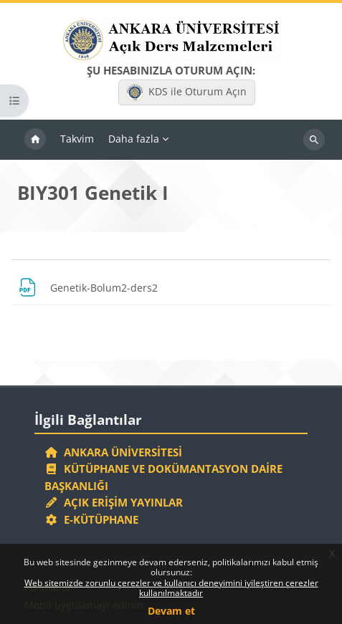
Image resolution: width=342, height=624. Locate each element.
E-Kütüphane (91, 519)
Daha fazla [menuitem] (133, 138)
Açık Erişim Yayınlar (115, 502)
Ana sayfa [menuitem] (35, 140)
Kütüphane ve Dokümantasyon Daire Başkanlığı (163, 477)
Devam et (171, 611)
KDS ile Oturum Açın (186, 92)
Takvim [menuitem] (77, 138)
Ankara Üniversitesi (113, 452)
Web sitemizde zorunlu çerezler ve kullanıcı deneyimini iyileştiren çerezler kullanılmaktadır (171, 588)
